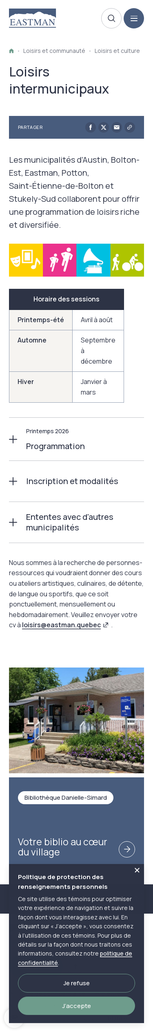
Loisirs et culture (117, 51)
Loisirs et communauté (54, 51)
